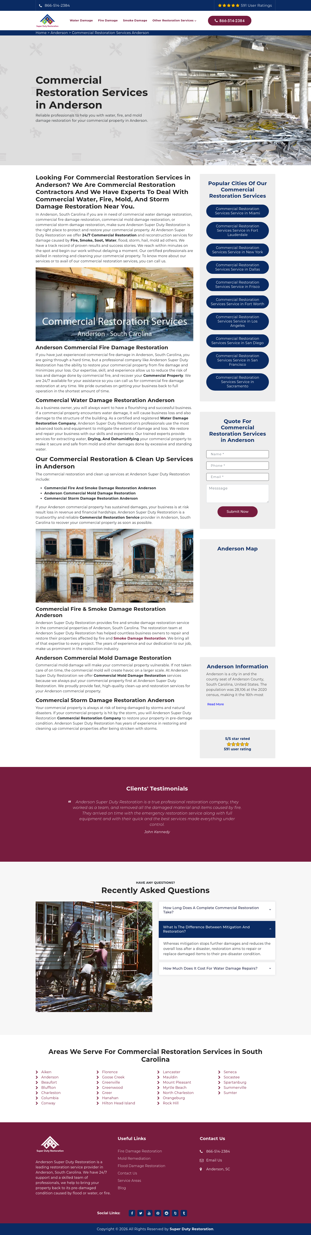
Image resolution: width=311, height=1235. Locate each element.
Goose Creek (113, 1077)
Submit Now (237, 512)
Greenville (111, 1082)
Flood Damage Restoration (141, 1166)
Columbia (50, 1098)
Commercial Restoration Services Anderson (110, 33)
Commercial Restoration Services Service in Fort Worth (237, 302)
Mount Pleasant (177, 1082)
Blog (122, 1188)
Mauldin (170, 1077)
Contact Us (127, 1173)
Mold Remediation (134, 1158)
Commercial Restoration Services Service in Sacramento (237, 381)
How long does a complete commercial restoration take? (211, 910)
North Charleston (178, 1093)
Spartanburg (235, 1082)
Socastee (232, 1077)
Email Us (214, 1160)
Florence (110, 1072)
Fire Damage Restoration (140, 1151)
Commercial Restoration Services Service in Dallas (237, 267)
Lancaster (171, 1072)
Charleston (51, 1093)
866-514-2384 (57, 5)
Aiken (46, 1072)
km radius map (237, 597)
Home (41, 33)
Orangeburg (174, 1098)
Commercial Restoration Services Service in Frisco (237, 284)
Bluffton (48, 1088)
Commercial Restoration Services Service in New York (237, 250)
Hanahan (110, 1098)
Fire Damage (108, 20)
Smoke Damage (135, 20)
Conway (48, 1103)
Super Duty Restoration (191, 1229)
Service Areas (129, 1181)
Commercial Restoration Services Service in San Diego (237, 341)
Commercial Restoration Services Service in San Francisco (237, 360)
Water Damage (81, 20)
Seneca (230, 1072)
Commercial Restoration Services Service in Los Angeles (237, 321)
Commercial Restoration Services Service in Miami (237, 211)
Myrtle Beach (175, 1088)
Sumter (230, 1093)
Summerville (235, 1088)
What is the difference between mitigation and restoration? (206, 929)
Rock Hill (171, 1103)
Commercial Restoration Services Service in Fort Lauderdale (237, 230)
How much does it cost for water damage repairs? (210, 968)
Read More (215, 704)
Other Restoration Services (173, 20)
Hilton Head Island (118, 1103)
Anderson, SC (218, 1169)
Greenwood (112, 1088)
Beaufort (49, 1082)
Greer (107, 1093)
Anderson (59, 33)
